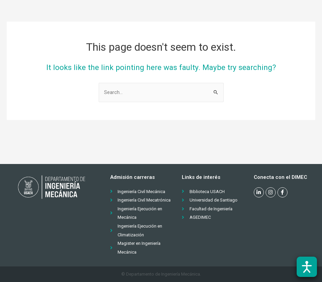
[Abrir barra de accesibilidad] (307, 267)
